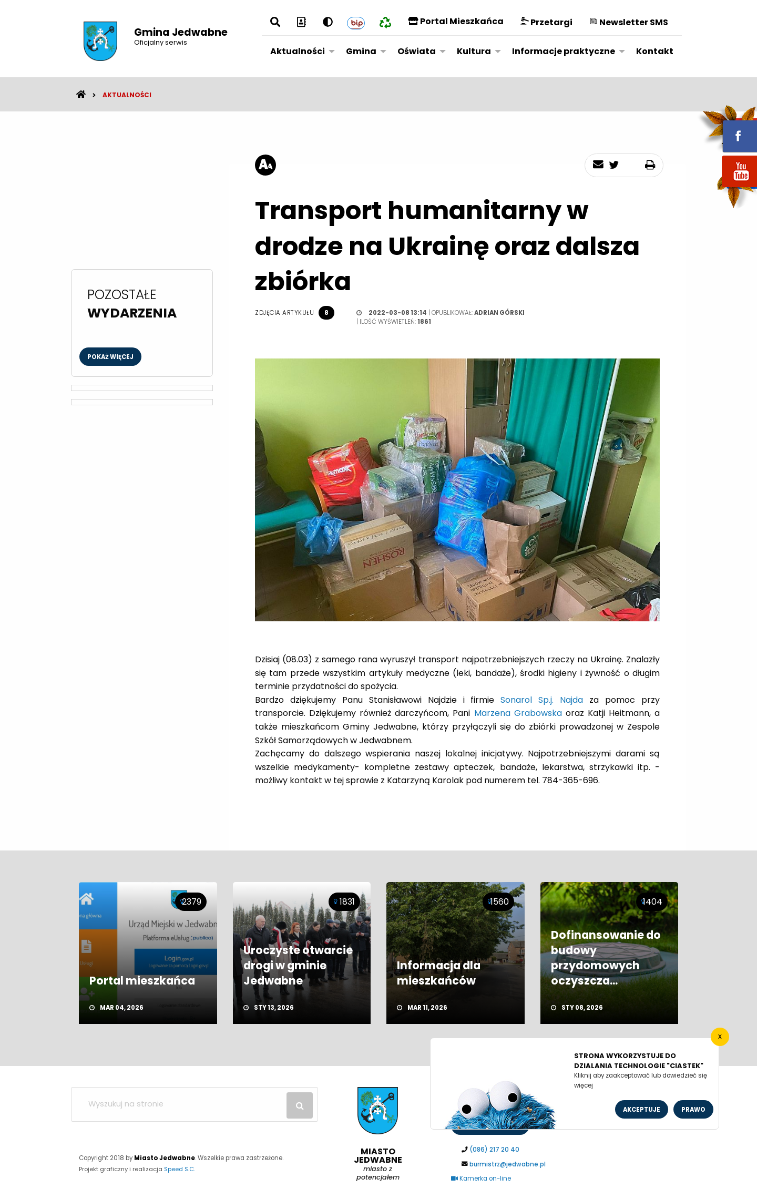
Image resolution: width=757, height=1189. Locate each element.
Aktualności (297, 51)
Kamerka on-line (481, 1178)
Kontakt (654, 51)
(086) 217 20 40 (494, 1149)
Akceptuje (641, 1109)
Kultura (474, 51)
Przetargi (546, 22)
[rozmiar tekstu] (265, 165)
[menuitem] (299, 51)
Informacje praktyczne (563, 51)
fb (727, 128)
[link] (541, 700)
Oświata (416, 51)
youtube (727, 187)
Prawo (693, 1109)
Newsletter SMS (628, 22)
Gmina (361, 51)
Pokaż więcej (110, 357)
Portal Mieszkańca (456, 21)
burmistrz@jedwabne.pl (507, 1164)
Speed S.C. (179, 1169)
